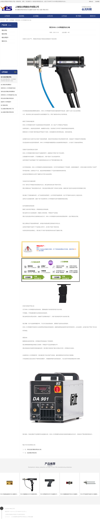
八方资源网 (14, 516)
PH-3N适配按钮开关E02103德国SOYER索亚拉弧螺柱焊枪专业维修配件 (78, 494)
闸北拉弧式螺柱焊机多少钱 (34, 449)
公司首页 (7, 16)
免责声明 (19, 516)
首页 (7, 20)
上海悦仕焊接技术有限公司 (11, 514)
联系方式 (92, 16)
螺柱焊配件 (5, 37)
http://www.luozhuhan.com (29, 444)
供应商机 (21, 16)
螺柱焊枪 (4, 34)
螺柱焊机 (4, 30)
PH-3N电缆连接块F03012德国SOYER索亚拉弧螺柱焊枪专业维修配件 (18, 494)
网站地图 (30, 516)
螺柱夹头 (4, 41)
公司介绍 (50, 16)
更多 (15, 72)
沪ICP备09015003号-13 (21, 511)
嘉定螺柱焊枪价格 (32, 452)
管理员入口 (25, 516)
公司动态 (64, 16)
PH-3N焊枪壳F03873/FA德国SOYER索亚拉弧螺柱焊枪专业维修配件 (57, 494)
